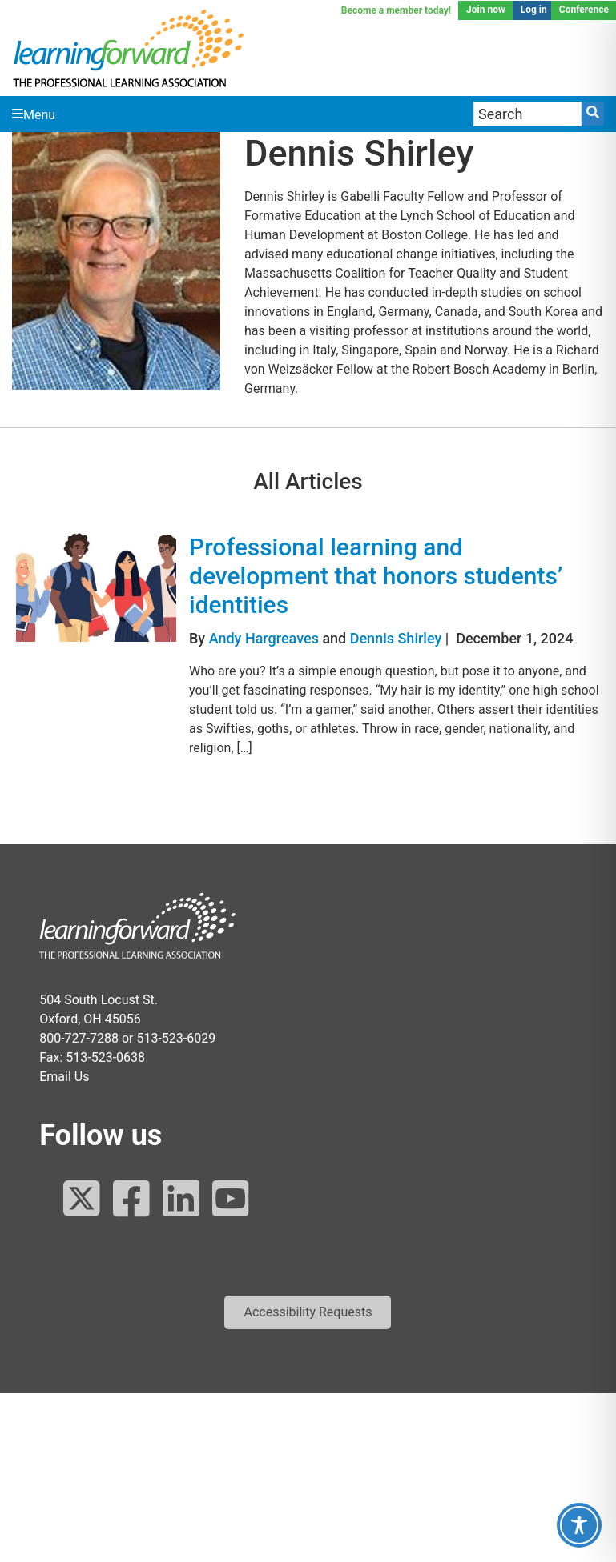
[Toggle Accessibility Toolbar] (579, 1525)
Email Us (64, 1076)
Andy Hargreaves (264, 638)
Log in (534, 9)
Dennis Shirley (396, 638)
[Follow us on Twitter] (81, 1200)
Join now (485, 9)
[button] (307, 1312)
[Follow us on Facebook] (131, 1200)
